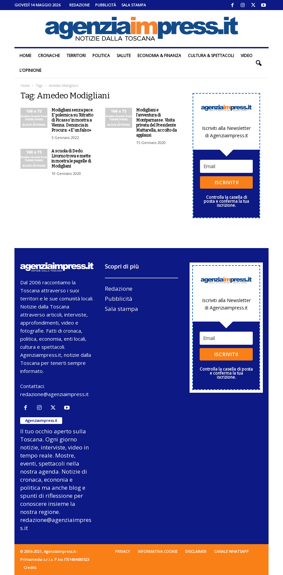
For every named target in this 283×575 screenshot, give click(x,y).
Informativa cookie (157, 551)
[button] (258, 63)
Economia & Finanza (159, 55)
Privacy (122, 551)
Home (25, 55)
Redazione (79, 4)
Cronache (49, 55)
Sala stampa (133, 4)
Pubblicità (105, 4)
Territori (76, 55)
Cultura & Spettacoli (211, 55)
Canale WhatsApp (231, 551)
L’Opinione (30, 70)
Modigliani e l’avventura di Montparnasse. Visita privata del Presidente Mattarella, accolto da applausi (156, 123)
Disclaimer (195, 551)
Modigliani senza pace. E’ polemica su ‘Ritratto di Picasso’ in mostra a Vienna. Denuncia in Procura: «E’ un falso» (72, 120)
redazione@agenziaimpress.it (54, 394)
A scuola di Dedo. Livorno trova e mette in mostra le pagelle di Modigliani (71, 159)
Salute (124, 55)
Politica (101, 55)
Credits (30, 567)
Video (246, 55)
